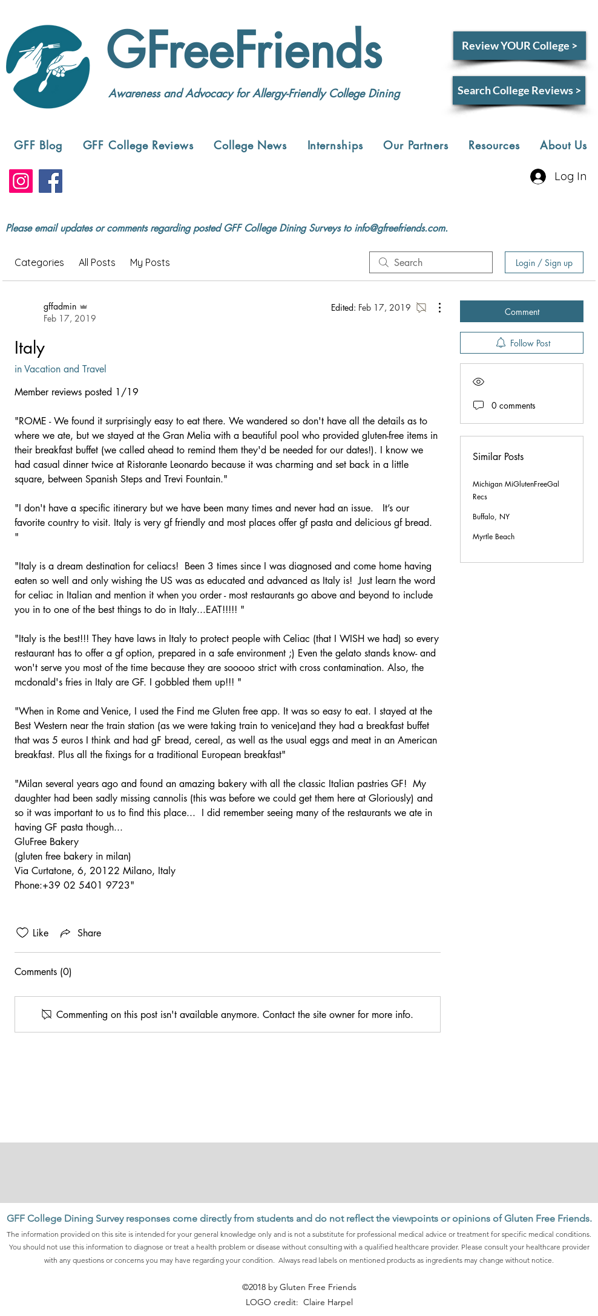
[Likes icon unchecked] (22, 932)
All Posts (97, 262)
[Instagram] (21, 181)
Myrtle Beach (493, 536)
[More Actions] (433, 307)
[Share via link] (79, 932)
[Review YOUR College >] (519, 45)
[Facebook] (50, 181)
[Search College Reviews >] (519, 90)
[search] (431, 262)
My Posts (150, 262)
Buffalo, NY (491, 516)
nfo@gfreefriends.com (400, 228)
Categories (39, 262)
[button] (138, 145)
